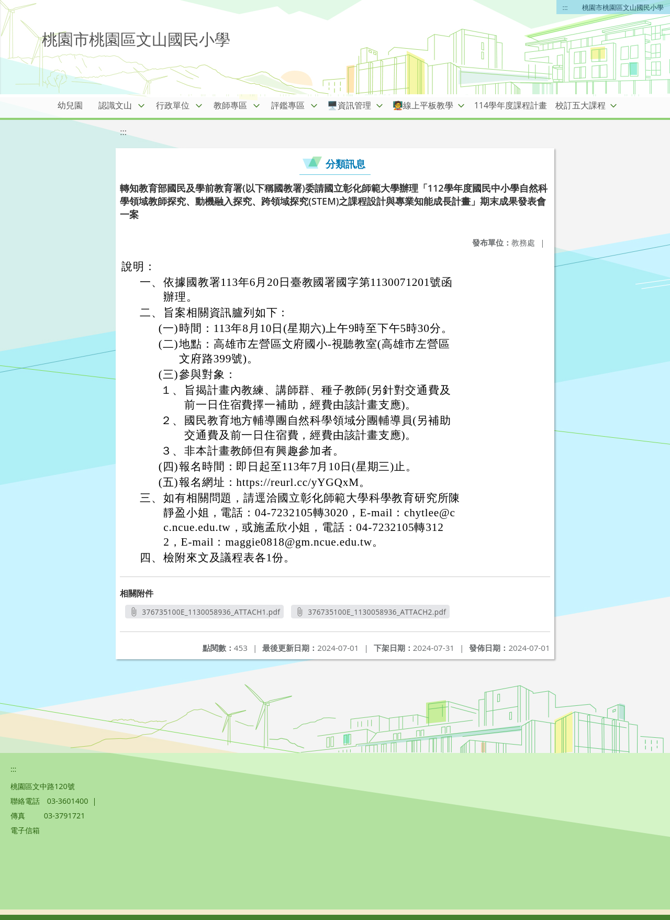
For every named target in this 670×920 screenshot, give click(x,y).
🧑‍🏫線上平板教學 (423, 105)
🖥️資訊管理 (349, 105)
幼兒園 (70, 105)
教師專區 (230, 105)
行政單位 (172, 105)
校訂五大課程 (580, 105)
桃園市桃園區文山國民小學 (623, 7)
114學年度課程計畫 (510, 105)
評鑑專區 (288, 105)
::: (565, 7)
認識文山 (115, 105)
